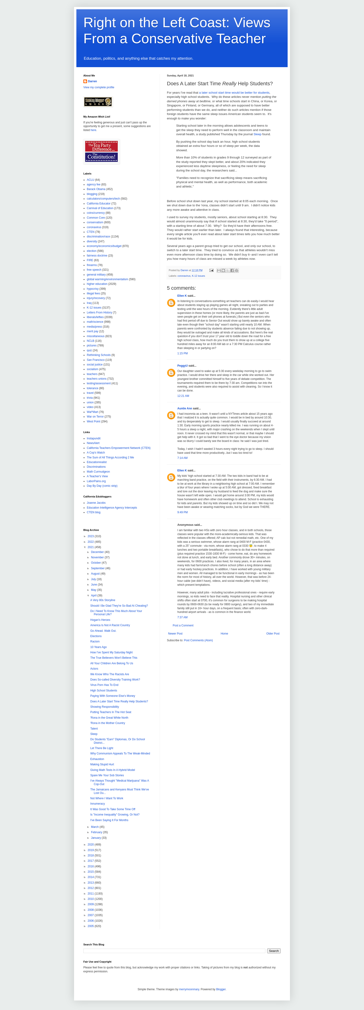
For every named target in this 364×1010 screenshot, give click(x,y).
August (96, 573)
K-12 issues (198, 275)
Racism (95, 641)
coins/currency (96, 212)
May (94, 590)
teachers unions (97, 378)
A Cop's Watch (96, 452)
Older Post (273, 633)
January (96, 837)
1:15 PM (182, 353)
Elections (96, 636)
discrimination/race (98, 236)
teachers (92, 374)
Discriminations (96, 466)
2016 (91, 866)
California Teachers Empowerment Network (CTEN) (119, 448)
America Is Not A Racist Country (110, 625)
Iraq (89, 303)
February (97, 832)
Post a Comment (183, 625)
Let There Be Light (101, 748)
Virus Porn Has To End (104, 685)
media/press (94, 326)
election (91, 251)
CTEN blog (94, 512)
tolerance (92, 388)
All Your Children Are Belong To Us (111, 663)
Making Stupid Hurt (102, 764)
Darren (92, 81)
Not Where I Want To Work (106, 798)
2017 (91, 860)
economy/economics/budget (104, 246)
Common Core (96, 217)
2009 (91, 904)
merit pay (92, 331)
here (93, 130)
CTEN (90, 232)
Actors (94, 668)
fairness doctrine (97, 255)
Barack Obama (96, 189)
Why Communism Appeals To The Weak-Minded (120, 753)
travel (90, 393)
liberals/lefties (95, 317)
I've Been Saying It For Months (109, 820)
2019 (91, 850)
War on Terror (95, 416)
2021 (91, 547)
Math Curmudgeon (98, 471)
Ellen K (182, 295)
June (94, 584)
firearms (92, 265)
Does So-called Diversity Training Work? (115, 679)
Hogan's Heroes (100, 620)
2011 (91, 893)
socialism (92, 369)
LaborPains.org (96, 481)
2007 (91, 915)
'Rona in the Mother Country (107, 723)
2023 (91, 536)
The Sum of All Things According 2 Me (110, 457)
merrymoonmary (189, 989)
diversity (92, 241)
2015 (91, 871)
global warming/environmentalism (107, 279)
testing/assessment (99, 383)
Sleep (257, 134)
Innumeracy (97, 803)
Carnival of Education (100, 208)
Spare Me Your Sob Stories (107, 775)
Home (224, 633)
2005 (91, 926)
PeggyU (182, 365)
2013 (91, 882)
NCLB (90, 340)
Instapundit (94, 438)
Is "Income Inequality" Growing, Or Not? (115, 814)
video (90, 407)
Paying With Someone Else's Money (112, 695)
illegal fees (93, 293)
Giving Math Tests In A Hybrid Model (112, 770)
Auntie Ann (184, 408)
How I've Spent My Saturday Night (111, 652)
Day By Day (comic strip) (102, 485)
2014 (91, 877)
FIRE (90, 260)
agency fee (94, 184)
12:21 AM (183, 396)
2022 (91, 541)
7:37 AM (182, 617)
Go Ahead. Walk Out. (103, 630)
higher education (97, 284)
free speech (94, 269)
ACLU (90, 179)
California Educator (98, 203)
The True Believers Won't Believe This (113, 657)
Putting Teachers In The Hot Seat (110, 712)
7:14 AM (182, 458)
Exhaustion (97, 759)
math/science (95, 321)
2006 (91, 920)
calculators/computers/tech (103, 198)
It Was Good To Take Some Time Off (112, 809)
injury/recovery (96, 298)
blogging (92, 194)
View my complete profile (98, 87)
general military (96, 274)
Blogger (221, 989)
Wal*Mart (92, 412)
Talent (94, 728)
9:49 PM (182, 512)
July (94, 579)
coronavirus (184, 275)
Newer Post (175, 633)
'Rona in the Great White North (109, 717)
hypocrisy (93, 288)
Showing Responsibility (104, 706)
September (98, 568)
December (98, 552)
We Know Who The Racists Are (109, 674)
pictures (92, 345)
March (95, 827)
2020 (91, 844)
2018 (91, 855)
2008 (91, 909)
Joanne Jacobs (96, 502)
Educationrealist (97, 462)
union (90, 402)
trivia (90, 397)
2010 (91, 899)
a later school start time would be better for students (234, 92)
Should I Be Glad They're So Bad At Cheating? (119, 605)
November (98, 557)
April (94, 595)
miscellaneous (95, 336)
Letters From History (99, 312)
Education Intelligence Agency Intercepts (112, 507)
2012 (91, 888)
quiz (89, 350)
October (96, 562)
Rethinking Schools (99, 355)
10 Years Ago (98, 647)
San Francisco (96, 360)
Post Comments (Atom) (198, 640)
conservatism (95, 222)
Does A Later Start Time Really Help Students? (119, 701)
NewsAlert (93, 443)
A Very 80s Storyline (102, 600)
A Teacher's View (97, 476)
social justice (95, 364)
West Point (93, 421)
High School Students (103, 690)
